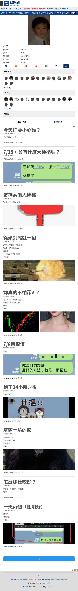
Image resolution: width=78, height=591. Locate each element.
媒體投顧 (65, 9)
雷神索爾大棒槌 (19, 194)
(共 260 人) (7, 109)
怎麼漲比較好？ (19, 481)
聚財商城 (11, 13)
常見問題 (47, 579)
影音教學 (42, 13)
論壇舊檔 (13, 579)
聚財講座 (19, 13)
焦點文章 (19, 9)
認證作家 (19, 579)
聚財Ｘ (73, 13)
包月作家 (42, 9)
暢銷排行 (27, 13)
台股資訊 (4, 13)
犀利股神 (50, 9)
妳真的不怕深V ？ (21, 292)
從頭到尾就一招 (19, 237)
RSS (36, 579)
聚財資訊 (26, 587)
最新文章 (11, 9)
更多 (39, 558)
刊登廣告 (31, 579)
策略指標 (65, 13)
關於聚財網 (54, 579)
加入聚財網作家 (62, 579)
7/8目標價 (14, 344)
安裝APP (39, 575)
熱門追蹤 (58, 9)
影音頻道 (50, 13)
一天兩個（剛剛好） (24, 506)
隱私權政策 (41, 579)
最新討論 (4, 9)
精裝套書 (34, 13)
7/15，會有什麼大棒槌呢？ (31, 151)
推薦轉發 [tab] (58, 122)
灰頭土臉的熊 (17, 430)
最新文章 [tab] (22, 122)
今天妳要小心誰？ (22, 129)
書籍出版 (25, 579)
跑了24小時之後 (20, 387)
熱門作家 (34, 9)
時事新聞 (58, 13)
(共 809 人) (7, 88)
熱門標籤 (27, 9)
